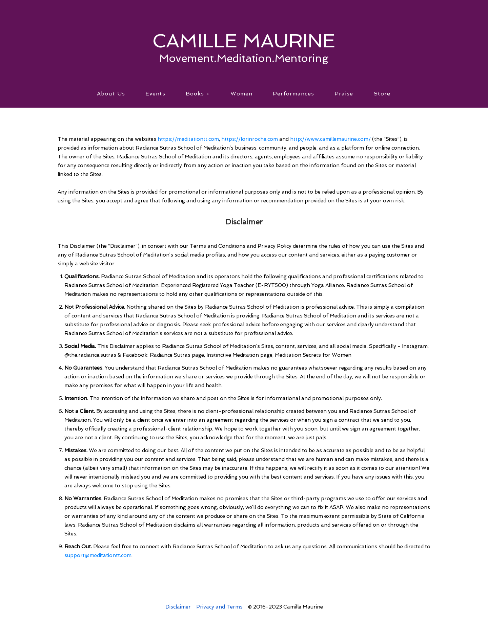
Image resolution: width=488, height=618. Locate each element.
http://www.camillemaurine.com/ (330, 139)
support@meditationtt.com (97, 555)
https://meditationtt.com (188, 139)
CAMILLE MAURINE (243, 40)
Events (155, 93)
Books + (198, 93)
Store (381, 93)
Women (241, 93)
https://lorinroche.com (249, 139)
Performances (293, 93)
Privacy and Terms (219, 607)
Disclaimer (178, 607)
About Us (111, 93)
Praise (343, 93)
